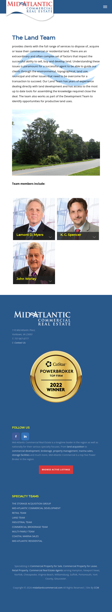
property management (65, 450)
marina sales (85, 450)
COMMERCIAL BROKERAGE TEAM (30, 526)
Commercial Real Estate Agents (46, 570)
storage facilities (21, 454)
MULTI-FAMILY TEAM (23, 531)
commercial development (26, 450)
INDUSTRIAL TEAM (22, 522)
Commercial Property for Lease (80, 566)
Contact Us (20, 342)
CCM (96, 587)
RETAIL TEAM (19, 512)
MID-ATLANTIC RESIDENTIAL (27, 540)
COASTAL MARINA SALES (25, 536)
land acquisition (75, 446)
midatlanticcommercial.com (48, 587)
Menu (105, 7)
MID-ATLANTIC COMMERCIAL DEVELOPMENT (36, 508)
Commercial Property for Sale (46, 566)
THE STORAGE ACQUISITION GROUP (31, 503)
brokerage (46, 450)
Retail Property (20, 570)
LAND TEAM (18, 517)
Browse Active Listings (56, 469)
